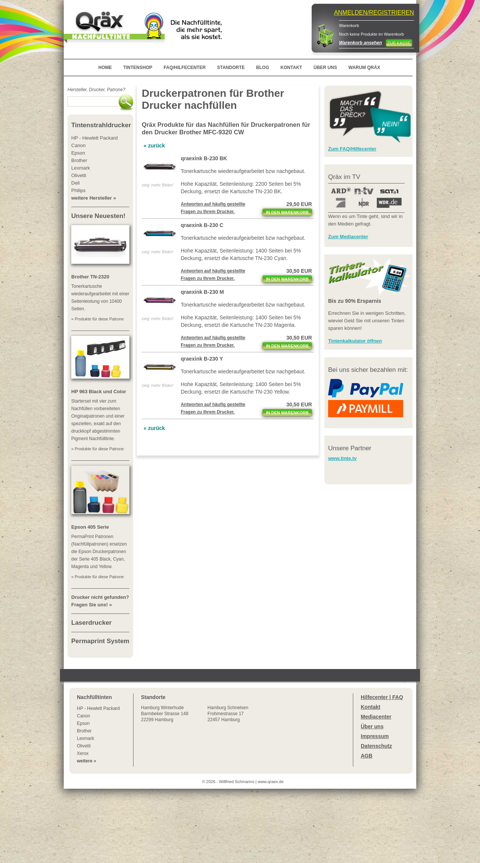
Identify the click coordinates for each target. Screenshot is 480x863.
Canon (83, 716)
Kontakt (370, 707)
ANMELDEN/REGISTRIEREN (374, 12)
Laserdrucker (91, 622)
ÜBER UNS (325, 67)
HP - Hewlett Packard (98, 708)
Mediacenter (376, 717)
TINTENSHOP (137, 67)
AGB (366, 756)
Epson (83, 723)
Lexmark (85, 738)
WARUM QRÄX (364, 67)
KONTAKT (291, 67)
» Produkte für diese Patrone (97, 319)
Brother (84, 731)
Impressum (375, 736)
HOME (105, 67)
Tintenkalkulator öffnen (355, 341)
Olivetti (84, 746)
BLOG (262, 67)
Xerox (82, 753)
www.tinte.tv (342, 458)
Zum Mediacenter (348, 236)
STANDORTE (231, 67)
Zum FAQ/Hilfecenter (352, 149)
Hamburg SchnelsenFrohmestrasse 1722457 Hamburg (227, 713)
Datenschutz (376, 746)
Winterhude (164, 713)
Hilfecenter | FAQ (382, 697)
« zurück (154, 146)
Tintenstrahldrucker (101, 125)
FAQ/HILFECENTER (185, 67)
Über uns (372, 726)
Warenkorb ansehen (360, 42)
